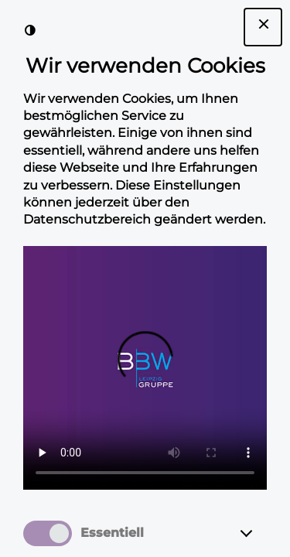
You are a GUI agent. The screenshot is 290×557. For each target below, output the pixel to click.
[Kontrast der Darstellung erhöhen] (30, 30)
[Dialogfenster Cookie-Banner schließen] (262, 27)
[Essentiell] (260, 533)
